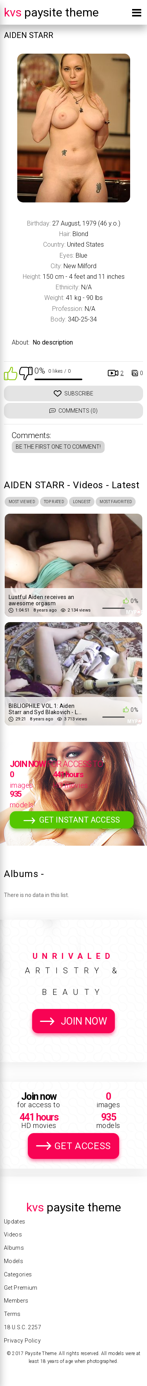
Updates (14, 1221)
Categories (18, 1274)
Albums (14, 1248)
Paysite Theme (51, 12)
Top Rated (54, 502)
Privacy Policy (22, 1340)
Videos (13, 1234)
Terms (12, 1314)
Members (16, 1301)
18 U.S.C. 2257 (22, 1327)
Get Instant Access (79, 820)
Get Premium (21, 1288)
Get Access (82, 1146)
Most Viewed (22, 502)
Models (13, 1261)
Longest (82, 502)
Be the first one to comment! (58, 447)
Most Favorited (116, 502)
